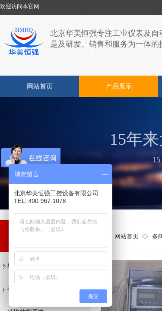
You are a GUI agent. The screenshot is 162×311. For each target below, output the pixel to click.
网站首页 (40, 86)
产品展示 (119, 86)
